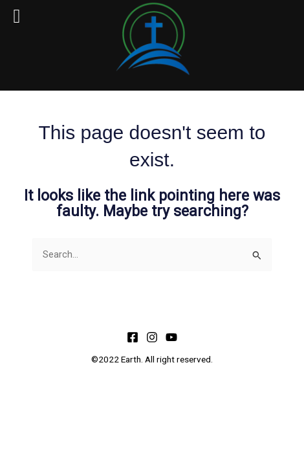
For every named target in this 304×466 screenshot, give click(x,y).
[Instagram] (152, 337)
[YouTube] (171, 337)
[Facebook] (132, 337)
